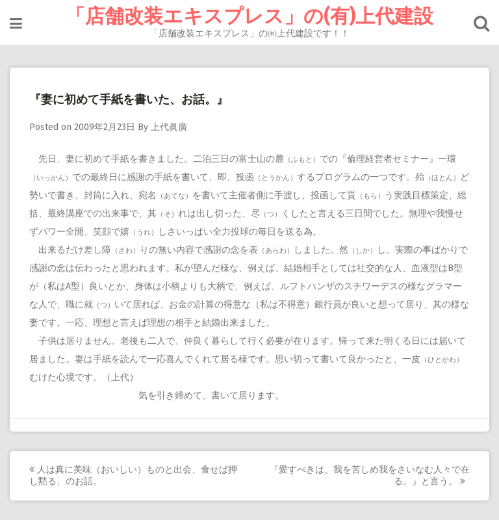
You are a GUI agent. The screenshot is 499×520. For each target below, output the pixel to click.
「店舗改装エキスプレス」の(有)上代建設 (249, 16)
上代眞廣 (169, 127)
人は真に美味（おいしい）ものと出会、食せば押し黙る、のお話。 (133, 475)
